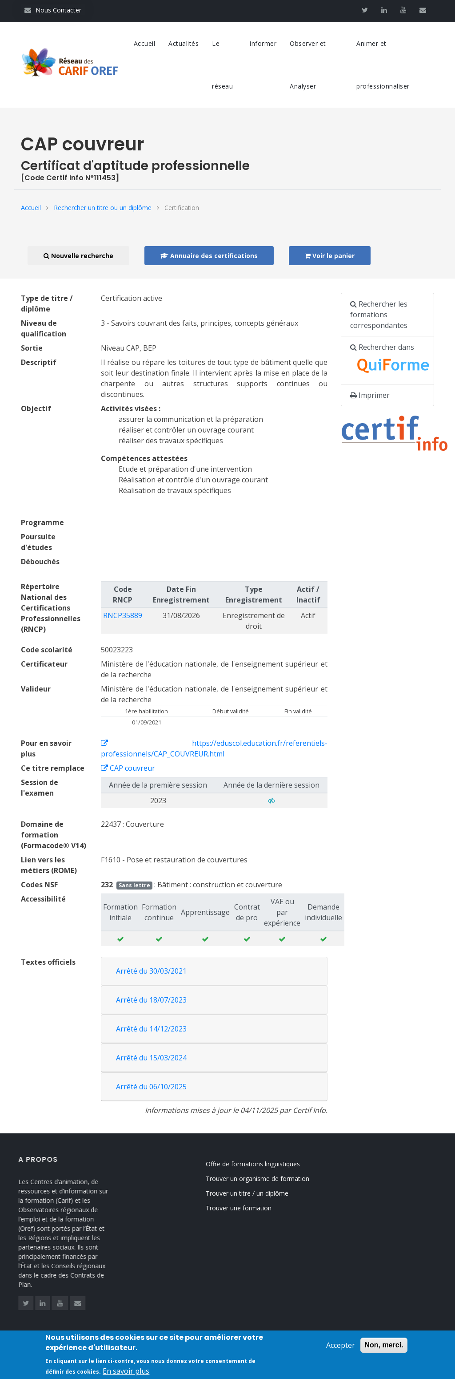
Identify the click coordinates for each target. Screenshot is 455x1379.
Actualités (183, 43)
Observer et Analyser (308, 64)
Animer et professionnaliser (383, 64)
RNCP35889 (122, 615)
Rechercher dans (392, 360)
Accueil (145, 43)
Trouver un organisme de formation (267, 1178)
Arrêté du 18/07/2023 (151, 1000)
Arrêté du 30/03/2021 (151, 971)
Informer (262, 43)
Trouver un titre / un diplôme (257, 1193)
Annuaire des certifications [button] (209, 255)
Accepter (340, 1350)
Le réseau (222, 64)
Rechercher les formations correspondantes (378, 314)
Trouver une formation (248, 1208)
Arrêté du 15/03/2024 (151, 1058)
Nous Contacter (52, 10)
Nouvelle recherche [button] (78, 255)
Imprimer (370, 395)
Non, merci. (383, 1350)
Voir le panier (330, 255)
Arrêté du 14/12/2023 (151, 1029)
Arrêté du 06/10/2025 (151, 1087)
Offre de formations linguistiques (263, 1164)
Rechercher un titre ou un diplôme (103, 207)
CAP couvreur (128, 768)
